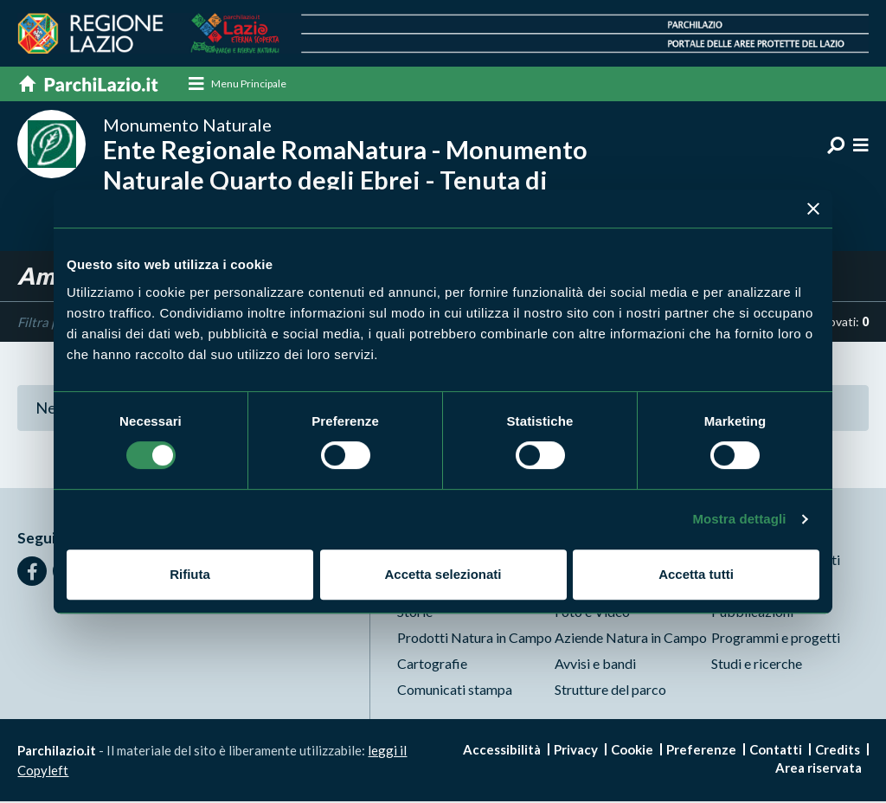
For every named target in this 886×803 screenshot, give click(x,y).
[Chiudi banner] (813, 208)
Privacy (576, 751)
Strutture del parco (610, 691)
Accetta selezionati (442, 574)
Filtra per (43, 323)
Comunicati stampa (454, 691)
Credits (837, 751)
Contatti (775, 751)
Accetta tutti (696, 574)
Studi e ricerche (756, 665)
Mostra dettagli (739, 518)
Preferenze (701, 751)
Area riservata (818, 769)
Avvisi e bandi (595, 665)
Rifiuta (190, 574)
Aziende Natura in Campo (631, 639)
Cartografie (432, 665)
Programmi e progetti (775, 639)
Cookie (632, 751)
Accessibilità (502, 751)
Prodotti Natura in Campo (474, 639)
